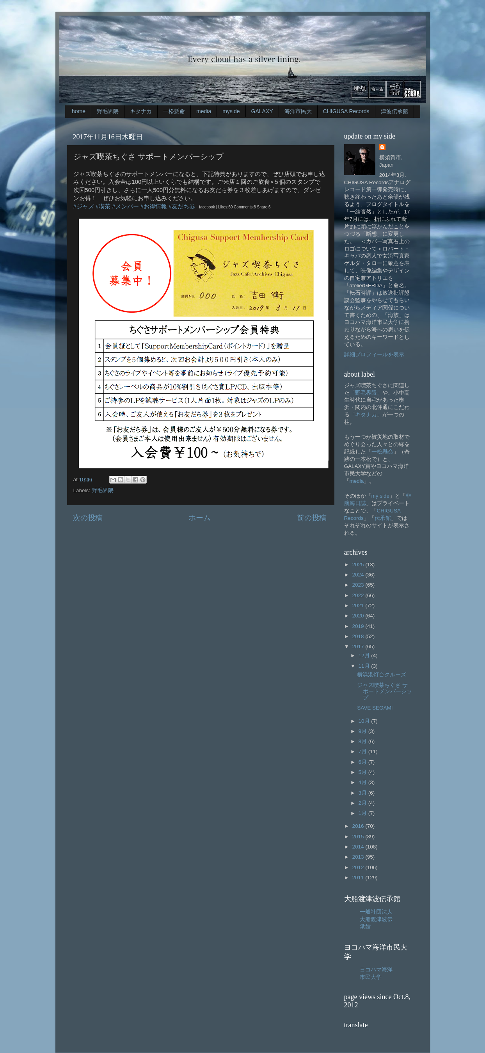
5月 (363, 772)
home (78, 111)
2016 (358, 826)
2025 (358, 564)
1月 (363, 813)
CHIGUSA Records (346, 111)
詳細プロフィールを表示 (374, 355)
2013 (358, 857)
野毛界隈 (108, 111)
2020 (358, 616)
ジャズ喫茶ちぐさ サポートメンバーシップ (384, 691)
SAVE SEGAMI (375, 708)
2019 (358, 626)
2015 (358, 837)
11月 (365, 666)
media (203, 111)
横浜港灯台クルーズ (381, 675)
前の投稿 (312, 518)
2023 (358, 585)
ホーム (199, 518)
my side (380, 496)
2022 (358, 595)
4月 (363, 782)
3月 (363, 793)
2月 (363, 803)
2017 (358, 646)
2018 (358, 636)
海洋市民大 (298, 111)
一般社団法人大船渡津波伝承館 (376, 919)
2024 (358, 575)
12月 (365, 655)
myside (231, 111)
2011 (358, 877)
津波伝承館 (394, 111)
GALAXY (262, 111)
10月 (365, 721)
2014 (358, 847)
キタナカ (141, 111)
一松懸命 (174, 111)
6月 (363, 762)
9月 (363, 731)
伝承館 (383, 518)
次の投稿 (88, 518)
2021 (358, 605)
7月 (363, 751)
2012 (358, 867)
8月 (363, 741)
